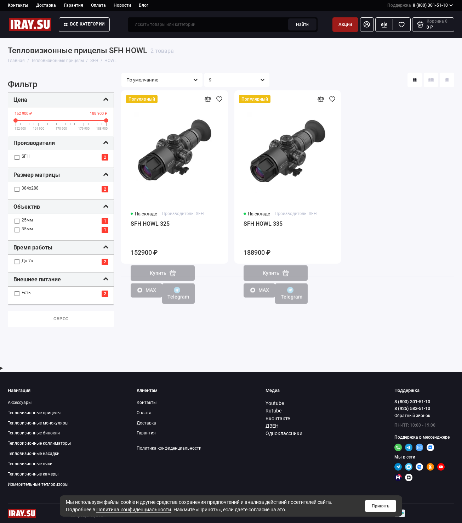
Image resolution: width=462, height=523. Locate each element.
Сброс (61, 318)
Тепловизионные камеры (33, 474)
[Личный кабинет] (367, 24)
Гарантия (73, 5)
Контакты (18, 5)
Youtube (275, 403)
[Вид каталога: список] (431, 80)
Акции (345, 24)
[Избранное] (401, 24)
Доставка (46, 5)
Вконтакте (278, 418)
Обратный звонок (412, 415)
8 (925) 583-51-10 (412, 408)
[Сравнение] (384, 24)
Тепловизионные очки (30, 463)
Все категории (84, 24)
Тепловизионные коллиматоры (39, 443)
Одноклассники (284, 433)
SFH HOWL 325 (150, 223)
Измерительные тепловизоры (38, 484)
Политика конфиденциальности (133, 509)
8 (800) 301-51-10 (420, 5)
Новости (122, 5)
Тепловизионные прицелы (34, 412)
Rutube (273, 411)
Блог (143, 5)
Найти (302, 24)
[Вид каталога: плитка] (414, 80)
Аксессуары (20, 402)
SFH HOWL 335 (263, 223)
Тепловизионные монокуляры (38, 423)
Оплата (98, 5)
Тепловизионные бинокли (34, 432)
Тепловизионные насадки (33, 453)
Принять (380, 505)
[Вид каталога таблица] (447, 80)
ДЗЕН (272, 426)
